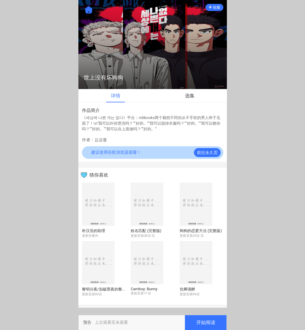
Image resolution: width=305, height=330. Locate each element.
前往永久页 (207, 152)
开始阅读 (205, 322)
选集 (190, 96)
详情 (115, 96)
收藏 (214, 7)
